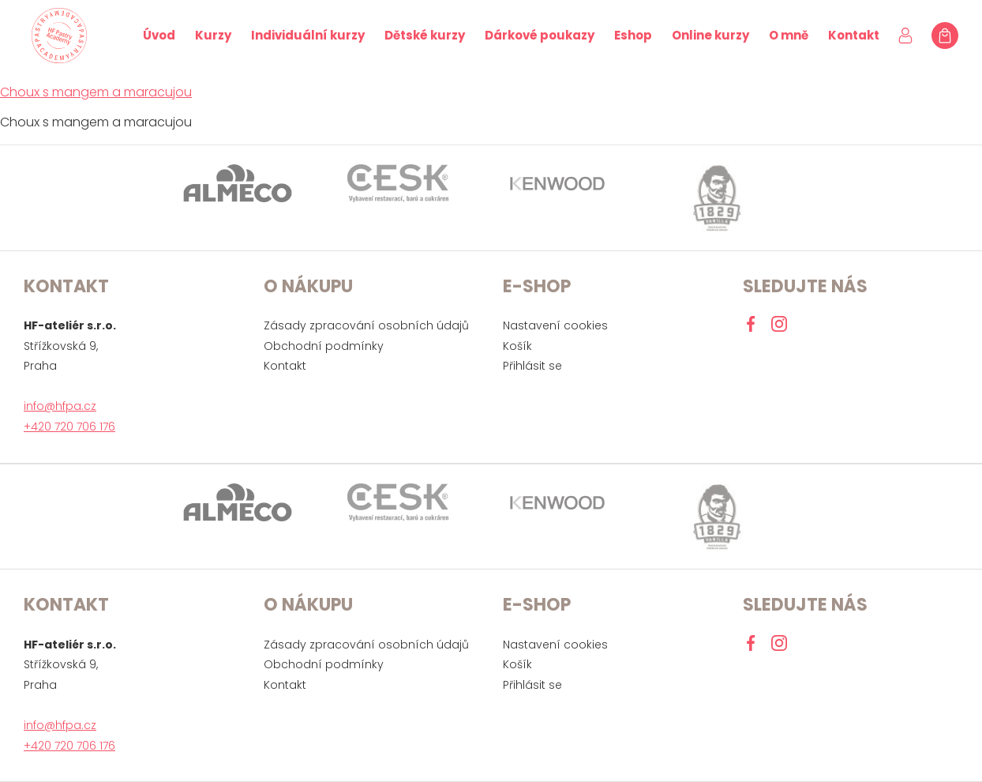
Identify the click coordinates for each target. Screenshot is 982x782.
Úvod (159, 35)
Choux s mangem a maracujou (96, 92)
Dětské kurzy (424, 35)
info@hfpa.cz (60, 406)
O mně (788, 35)
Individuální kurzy (308, 35)
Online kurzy (710, 35)
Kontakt (853, 35)
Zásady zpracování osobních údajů (366, 325)
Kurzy (213, 35)
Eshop (633, 35)
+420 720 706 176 (69, 426)
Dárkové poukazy (539, 35)
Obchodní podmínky (324, 346)
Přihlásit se (532, 366)
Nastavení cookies (555, 325)
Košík (517, 346)
